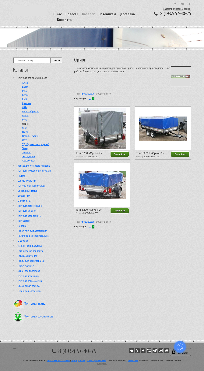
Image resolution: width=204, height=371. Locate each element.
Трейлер (26, 152)
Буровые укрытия (27, 181)
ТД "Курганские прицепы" (35, 144)
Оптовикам (107, 14)
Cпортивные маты (27, 191)
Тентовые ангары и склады (32, 185)
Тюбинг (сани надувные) (30, 246)
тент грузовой (78, 360)
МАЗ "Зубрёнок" (30, 111)
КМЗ (24, 99)
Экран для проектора (29, 271)
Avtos (25, 83)
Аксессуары (28, 160)
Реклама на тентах (27, 256)
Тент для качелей (27, 211)
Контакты (64, 20)
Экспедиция (28, 156)
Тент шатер (24, 221)
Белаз (25, 95)
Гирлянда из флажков (29, 291)
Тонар (25, 148)
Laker (25, 87)
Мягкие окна (24, 201)
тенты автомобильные (58, 360)
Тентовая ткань (34, 303)
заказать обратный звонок (177, 9)
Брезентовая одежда (29, 286)
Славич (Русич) (30, 136)
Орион (25, 124)
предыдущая (87, 93)
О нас (57, 14)
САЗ (24, 128)
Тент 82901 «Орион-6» (150, 153)
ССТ (24, 140)
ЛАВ (24, 107)
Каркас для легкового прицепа (34, 166)
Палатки (22, 226)
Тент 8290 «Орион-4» (89, 153)
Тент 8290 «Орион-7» (89, 209)
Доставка (127, 14)
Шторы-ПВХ (24, 196)
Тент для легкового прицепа (32, 78)
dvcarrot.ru (102, 364)
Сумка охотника (26, 266)
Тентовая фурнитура (38, 316)
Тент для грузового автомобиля (34, 170)
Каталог (88, 14)
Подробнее (119, 154)
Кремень (26, 103)
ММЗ (24, 119)
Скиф (25, 132)
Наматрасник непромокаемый (33, 236)
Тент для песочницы (28, 276)
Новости (71, 14)
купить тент (132, 360)
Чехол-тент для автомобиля (32, 231)
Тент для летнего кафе (30, 206)
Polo (24, 91)
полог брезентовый (96, 360)
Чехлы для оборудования (31, 261)
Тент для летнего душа (30, 281)
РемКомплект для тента (30, 251)
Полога (21, 176)
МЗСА (25, 115)
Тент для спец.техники (29, 216)
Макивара (23, 241)
